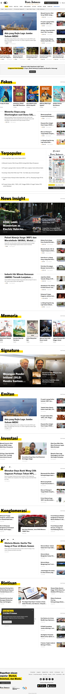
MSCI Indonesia (40, 9)
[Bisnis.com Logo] (1, 3)
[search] (60, 3)
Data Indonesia (59, 678)
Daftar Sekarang (7, 622)
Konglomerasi (27, 6)
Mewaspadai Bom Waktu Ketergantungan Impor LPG (32, 56)
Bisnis (21, 6)
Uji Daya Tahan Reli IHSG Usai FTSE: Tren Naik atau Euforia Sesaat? (21, 173)
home (6, 6)
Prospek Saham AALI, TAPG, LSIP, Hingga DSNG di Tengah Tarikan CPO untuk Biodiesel (6, 56)
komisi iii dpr (8, 9)
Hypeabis (49, 678)
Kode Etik (51, 676)
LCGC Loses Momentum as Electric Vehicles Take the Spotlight (14, 226)
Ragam (44, 6)
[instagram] (41, 683)
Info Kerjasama (57, 676)
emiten (10, 6)
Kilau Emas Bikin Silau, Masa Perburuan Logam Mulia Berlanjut (58, 56)
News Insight (57, 6)
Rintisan (39, 6)
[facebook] (50, 683)
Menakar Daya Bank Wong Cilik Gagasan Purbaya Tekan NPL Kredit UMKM (18, 56)
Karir (62, 676)
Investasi (16, 6)
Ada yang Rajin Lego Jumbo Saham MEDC (14, 159)
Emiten (6, 43)
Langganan (39, 676)
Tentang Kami (32, 676)
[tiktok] (47, 683)
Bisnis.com (30, 678)
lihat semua (62, 82)
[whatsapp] (53, 683)
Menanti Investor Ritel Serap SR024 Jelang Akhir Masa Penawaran (21, 163)
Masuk (63, 3)
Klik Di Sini (32, 71)
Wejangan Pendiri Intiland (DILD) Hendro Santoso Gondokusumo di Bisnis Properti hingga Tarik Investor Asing (15, 378)
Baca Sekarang (56, 188)
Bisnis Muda (45, 678)
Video (64, 678)
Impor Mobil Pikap (31, 9)
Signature (49, 6)
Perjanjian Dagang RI (19, 9)
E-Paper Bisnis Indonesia (37, 678)
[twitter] (44, 683)
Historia (34, 6)
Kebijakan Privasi (45, 676)
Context (53, 678)
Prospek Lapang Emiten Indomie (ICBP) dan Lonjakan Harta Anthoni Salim (23, 168)
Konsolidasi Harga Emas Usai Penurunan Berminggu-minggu (45, 56)
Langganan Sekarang (5, 687)
